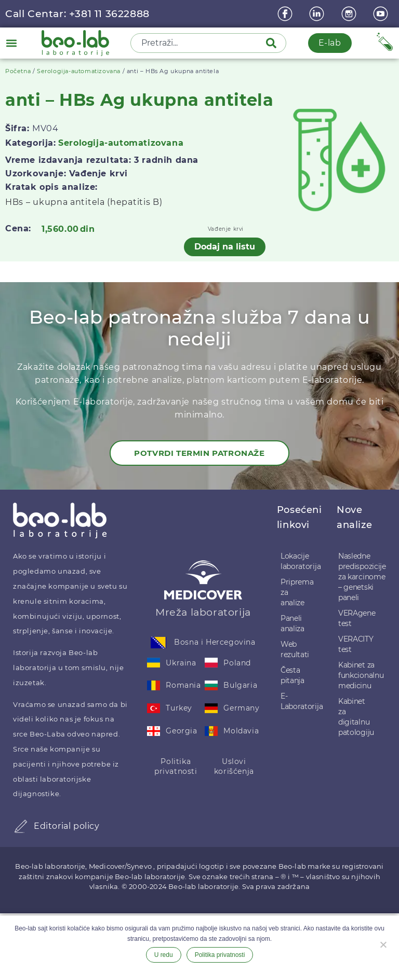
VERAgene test (357, 618)
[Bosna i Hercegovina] (158, 642)
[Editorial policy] (21, 826)
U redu (163, 954)
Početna (18, 71)
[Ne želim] (383, 943)
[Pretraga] (273, 43)
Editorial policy (67, 826)
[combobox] (199, 43)
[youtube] (382, 13)
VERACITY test (356, 644)
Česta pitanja (292, 675)
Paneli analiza (292, 623)
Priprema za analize (297, 592)
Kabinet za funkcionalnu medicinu (357, 675)
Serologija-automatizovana (79, 71)
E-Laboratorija (299, 701)
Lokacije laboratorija (299, 561)
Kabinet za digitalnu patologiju (356, 717)
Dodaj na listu (224, 247)
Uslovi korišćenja (234, 766)
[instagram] (350, 13)
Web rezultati (295, 649)
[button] (11, 42)
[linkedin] (318, 13)
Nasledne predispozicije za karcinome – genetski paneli (357, 576)
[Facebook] (286, 13)
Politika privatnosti (175, 766)
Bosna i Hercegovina (214, 642)
